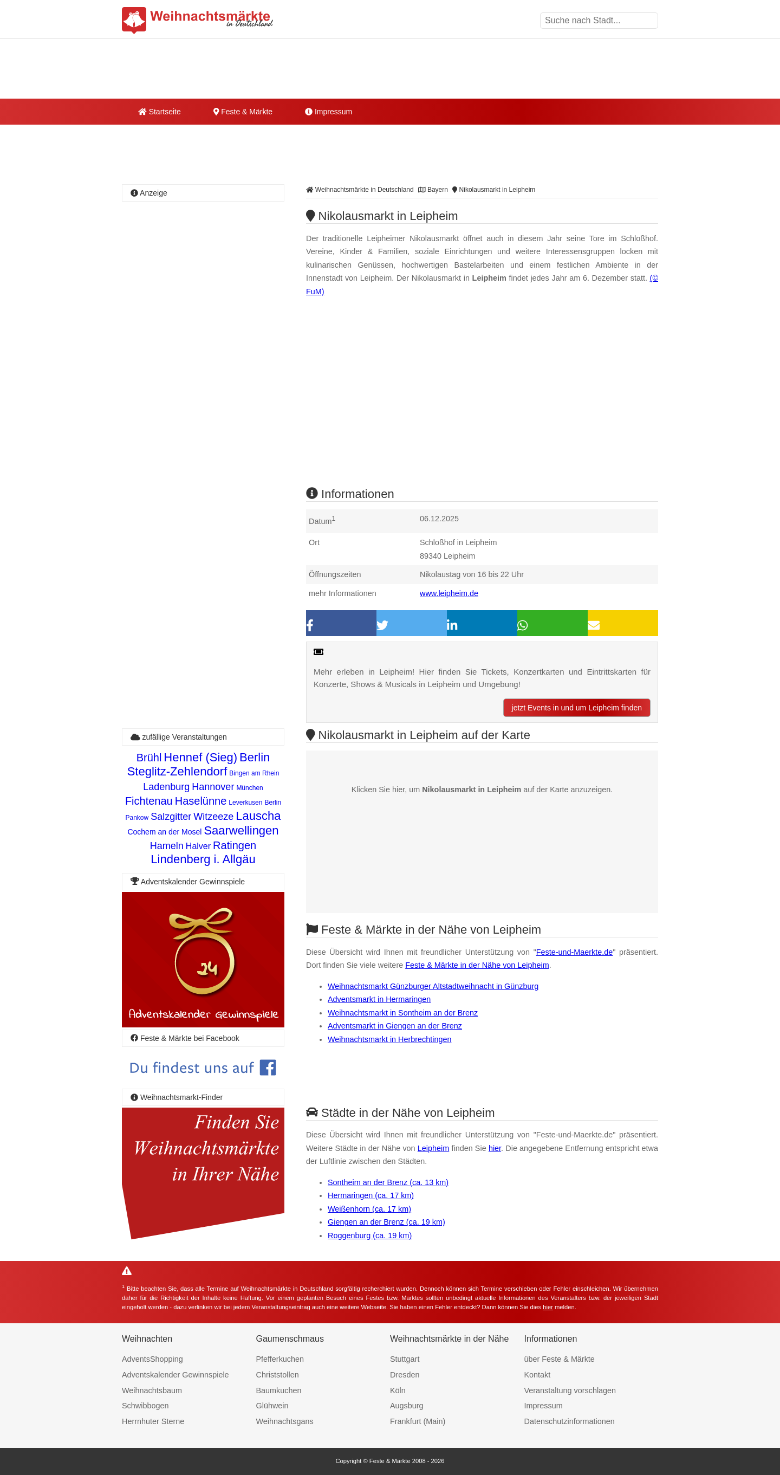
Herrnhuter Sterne (153, 1421)
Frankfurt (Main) (417, 1421)
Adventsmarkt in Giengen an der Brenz (395, 1025)
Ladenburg (166, 786)
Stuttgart (404, 1359)
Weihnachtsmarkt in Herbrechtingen (390, 1039)
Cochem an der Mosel (164, 831)
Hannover (213, 786)
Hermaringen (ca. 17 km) (371, 1195)
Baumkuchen (279, 1390)
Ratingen (234, 845)
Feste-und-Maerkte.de (574, 952)
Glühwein (272, 1405)
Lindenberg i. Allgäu (203, 859)
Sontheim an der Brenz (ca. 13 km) (388, 1182)
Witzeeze (213, 816)
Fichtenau (149, 801)
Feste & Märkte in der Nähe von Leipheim (477, 965)
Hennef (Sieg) (200, 757)
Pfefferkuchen (280, 1359)
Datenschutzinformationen (569, 1421)
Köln (398, 1390)
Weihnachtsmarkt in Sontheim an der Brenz (403, 1012)
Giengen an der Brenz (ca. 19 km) (386, 1222)
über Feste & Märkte (559, 1359)
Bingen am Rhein (254, 773)
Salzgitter (171, 816)
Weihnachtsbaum (152, 1390)
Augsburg (407, 1405)
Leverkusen (245, 802)
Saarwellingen (241, 830)
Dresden (404, 1374)
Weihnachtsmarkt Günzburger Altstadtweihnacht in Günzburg (433, 986)
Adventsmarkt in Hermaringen (379, 999)
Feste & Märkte (242, 111)
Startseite (159, 111)
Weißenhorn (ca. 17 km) (369, 1209)
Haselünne (201, 801)
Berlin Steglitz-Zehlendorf (198, 764)
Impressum (328, 111)
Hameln (167, 845)
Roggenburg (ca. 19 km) (370, 1235)
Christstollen (277, 1374)
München (249, 788)
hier (495, 1148)
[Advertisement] (482, 401)
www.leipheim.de (449, 593)
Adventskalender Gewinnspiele (175, 1374)
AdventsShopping (152, 1359)
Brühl (149, 758)
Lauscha (258, 816)
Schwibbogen (145, 1405)
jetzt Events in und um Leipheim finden (577, 707)
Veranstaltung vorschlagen (570, 1390)
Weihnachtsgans (285, 1421)
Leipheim (433, 1148)
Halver (198, 846)
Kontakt (537, 1374)
